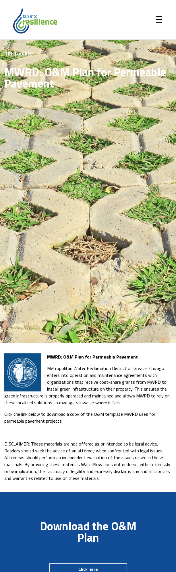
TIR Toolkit (17, 53)
